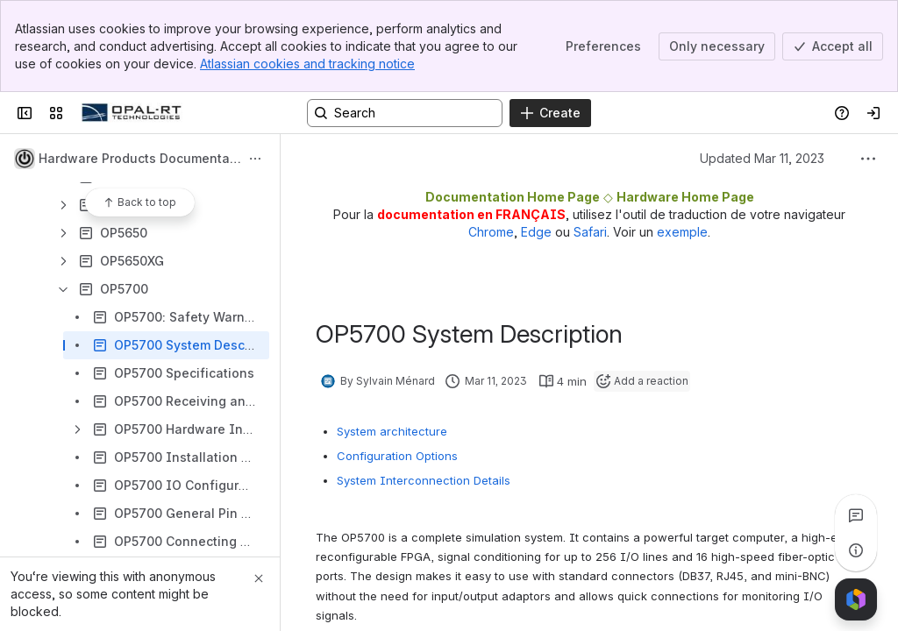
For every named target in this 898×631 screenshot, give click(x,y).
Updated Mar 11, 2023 (762, 158)
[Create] (550, 113)
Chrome (491, 231)
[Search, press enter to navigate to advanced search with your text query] (404, 113)
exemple (682, 231)
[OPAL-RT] (131, 113)
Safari (590, 231)
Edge (536, 231)
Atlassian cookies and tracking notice (307, 63)
